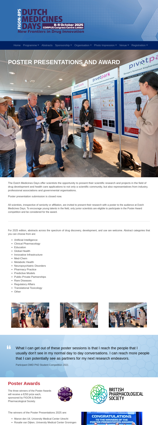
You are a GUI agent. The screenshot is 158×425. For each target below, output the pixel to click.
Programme (30, 45)
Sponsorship (62, 45)
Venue (123, 45)
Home (17, 45)
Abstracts (47, 45)
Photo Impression (104, 45)
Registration (138, 45)
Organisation (81, 45)
